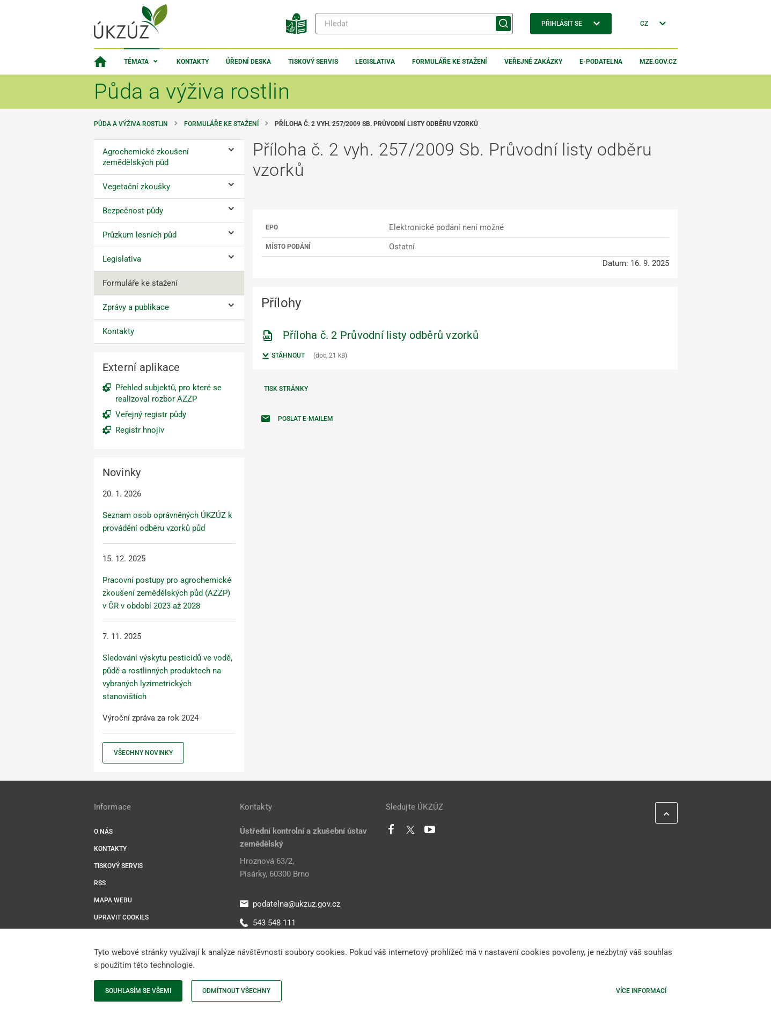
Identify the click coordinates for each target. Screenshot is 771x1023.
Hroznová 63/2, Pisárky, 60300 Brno (275, 867)
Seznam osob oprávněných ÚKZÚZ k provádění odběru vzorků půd (167, 521)
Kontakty (193, 61)
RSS (100, 883)
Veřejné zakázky (533, 61)
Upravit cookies (121, 917)
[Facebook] (391, 832)
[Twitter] (410, 832)
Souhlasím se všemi (138, 991)
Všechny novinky (143, 753)
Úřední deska (248, 61)
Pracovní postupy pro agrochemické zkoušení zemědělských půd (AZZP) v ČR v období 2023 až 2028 (166, 593)
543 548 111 (268, 923)
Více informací (641, 991)
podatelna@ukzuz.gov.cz (290, 904)
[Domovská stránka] (100, 62)
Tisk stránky (286, 388)
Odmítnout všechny (236, 991)
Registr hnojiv (139, 430)
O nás (103, 831)
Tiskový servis (313, 61)
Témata (136, 61)
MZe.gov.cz (658, 61)
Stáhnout (283, 356)
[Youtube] (430, 832)
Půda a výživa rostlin (131, 124)
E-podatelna (600, 61)
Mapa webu (113, 900)
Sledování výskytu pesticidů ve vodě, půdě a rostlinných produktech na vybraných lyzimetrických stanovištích (167, 677)
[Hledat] (414, 23)
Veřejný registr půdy (150, 414)
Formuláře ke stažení (449, 61)
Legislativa (375, 61)
